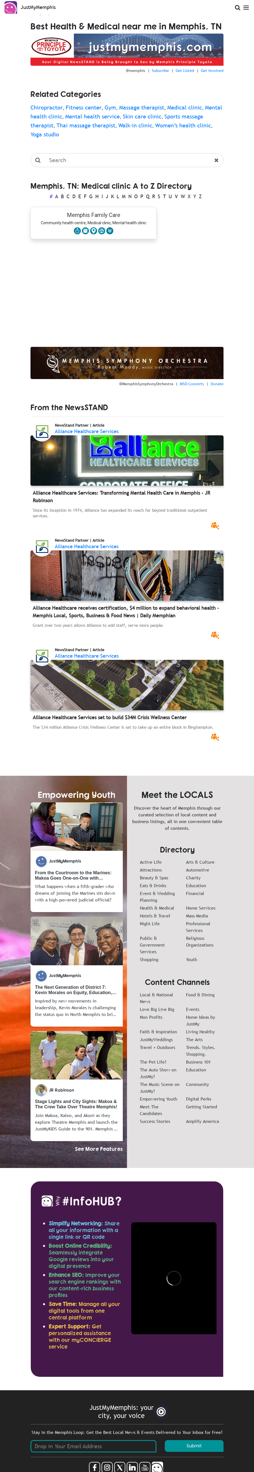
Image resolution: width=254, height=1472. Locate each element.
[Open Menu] (246, 6)
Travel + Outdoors (157, 1047)
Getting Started (201, 1107)
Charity (193, 878)
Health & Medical (157, 908)
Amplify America (202, 1121)
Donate (217, 383)
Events (192, 1009)
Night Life (150, 923)
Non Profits (151, 1017)
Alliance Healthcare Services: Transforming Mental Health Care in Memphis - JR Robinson (121, 497)
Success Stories (155, 1121)
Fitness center (84, 107)
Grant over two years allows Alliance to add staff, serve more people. (98, 625)
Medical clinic (184, 107)
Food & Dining (200, 995)
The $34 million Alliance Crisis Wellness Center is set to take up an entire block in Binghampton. (123, 727)
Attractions (151, 870)
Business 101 (198, 1062)
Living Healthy (200, 1032)
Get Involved (212, 70)
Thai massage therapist (86, 125)
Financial (195, 893)
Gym (110, 107)
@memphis (135, 70)
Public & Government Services (152, 945)
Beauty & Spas (154, 878)
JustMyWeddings (156, 1039)
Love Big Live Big (157, 1009)
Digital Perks (198, 1099)
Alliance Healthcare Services (87, 431)
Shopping (149, 959)
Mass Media (197, 916)
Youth (191, 959)
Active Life (151, 862)
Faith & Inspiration (158, 1032)
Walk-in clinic (135, 125)
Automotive (197, 870)
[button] (109, 230)
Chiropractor (46, 107)
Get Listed (185, 70)
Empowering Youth (158, 1099)
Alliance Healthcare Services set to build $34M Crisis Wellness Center (110, 717)
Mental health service (92, 116)
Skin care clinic (142, 116)
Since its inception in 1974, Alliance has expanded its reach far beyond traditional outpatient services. (120, 512)
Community (197, 1084)
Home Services (200, 908)
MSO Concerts (192, 383)
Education (196, 885)
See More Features (99, 1148)
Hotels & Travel (155, 916)
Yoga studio (44, 134)
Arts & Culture (200, 862)
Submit (194, 1446)
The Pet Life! (153, 1062)
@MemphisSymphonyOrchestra (146, 383)
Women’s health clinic (183, 125)
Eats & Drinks (153, 885)
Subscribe (160, 70)
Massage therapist (141, 107)
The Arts (194, 1039)
